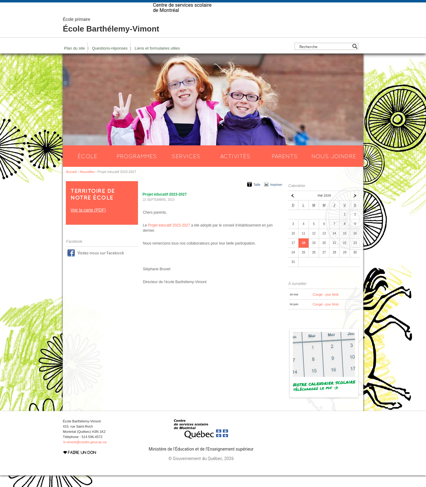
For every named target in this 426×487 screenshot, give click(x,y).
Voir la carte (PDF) (88, 221)
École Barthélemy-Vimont (111, 36)
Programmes (136, 167)
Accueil (71, 183)
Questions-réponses (109, 60)
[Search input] (324, 58)
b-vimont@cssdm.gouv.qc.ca (85, 453)
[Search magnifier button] (355, 58)
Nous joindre (333, 167)
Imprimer (276, 196)
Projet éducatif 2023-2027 (169, 237)
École (87, 167)
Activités (235, 167)
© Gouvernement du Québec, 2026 (201, 470)
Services (186, 167)
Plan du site (74, 60)
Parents (285, 167)
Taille (257, 196)
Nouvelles (87, 183)
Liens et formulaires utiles (157, 60)
